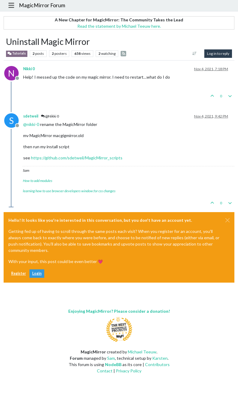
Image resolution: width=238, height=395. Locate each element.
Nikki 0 (29, 69)
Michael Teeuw (142, 351)
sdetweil (30, 116)
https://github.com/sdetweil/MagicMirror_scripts (76, 157)
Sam (111, 358)
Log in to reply (218, 53)
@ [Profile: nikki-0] (31, 124)
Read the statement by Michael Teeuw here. (119, 26)
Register (18, 273)
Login (37, 273)
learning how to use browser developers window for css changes (69, 191)
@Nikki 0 (50, 116)
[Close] (227, 220)
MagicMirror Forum (42, 5)
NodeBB (113, 364)
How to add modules (37, 180)
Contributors (157, 364)
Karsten (160, 358)
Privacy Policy (128, 370)
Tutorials (17, 53)
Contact (105, 370)
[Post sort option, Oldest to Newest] (194, 53)
